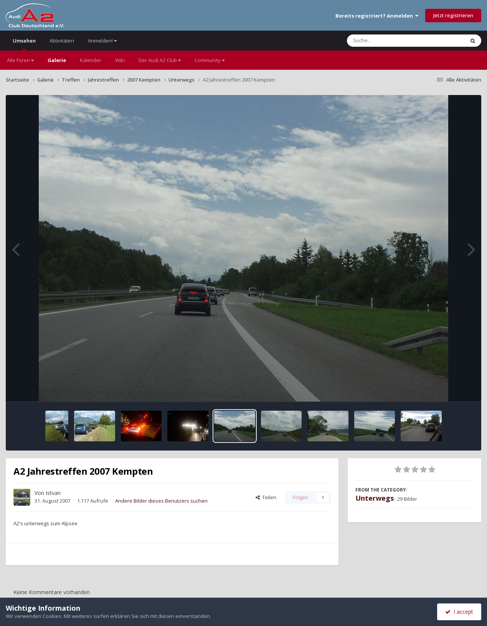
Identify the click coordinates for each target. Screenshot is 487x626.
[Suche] (390, 40)
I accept (459, 611)
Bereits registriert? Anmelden (376, 15)
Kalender (90, 60)
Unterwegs (374, 498)
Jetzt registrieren (453, 15)
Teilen (266, 497)
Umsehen (24, 44)
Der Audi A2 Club (160, 60)
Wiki (120, 60)
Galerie (57, 60)
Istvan (53, 493)
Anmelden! (102, 40)
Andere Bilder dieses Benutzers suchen (161, 500)
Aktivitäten (62, 40)
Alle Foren (20, 60)
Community (210, 60)
